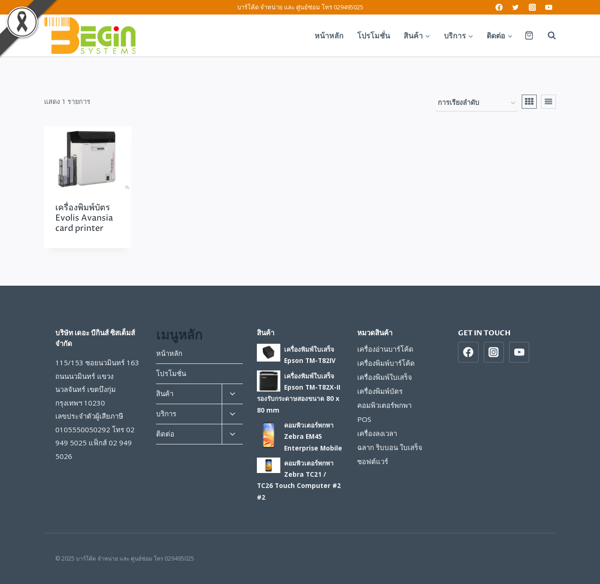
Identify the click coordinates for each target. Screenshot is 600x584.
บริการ (166, 413)
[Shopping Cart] (529, 35)
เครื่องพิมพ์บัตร (380, 391)
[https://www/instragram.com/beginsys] (494, 352)
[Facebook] (499, 7)
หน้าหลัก (329, 35)
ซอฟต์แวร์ (372, 461)
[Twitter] (516, 7)
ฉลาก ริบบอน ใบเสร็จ (389, 447)
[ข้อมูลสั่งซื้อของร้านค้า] (476, 103)
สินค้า (164, 393)
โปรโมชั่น (373, 35)
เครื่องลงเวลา (377, 433)
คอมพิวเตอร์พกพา (384, 405)
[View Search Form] (547, 35)
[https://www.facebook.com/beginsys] (468, 352)
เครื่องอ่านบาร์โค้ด (385, 349)
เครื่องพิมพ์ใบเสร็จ (384, 377)
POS (364, 419)
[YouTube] (548, 7)
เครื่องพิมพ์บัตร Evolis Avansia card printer (84, 218)
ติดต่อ (165, 433)
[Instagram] (532, 7)
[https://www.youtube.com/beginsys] (519, 352)
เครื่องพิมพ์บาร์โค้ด (386, 363)
